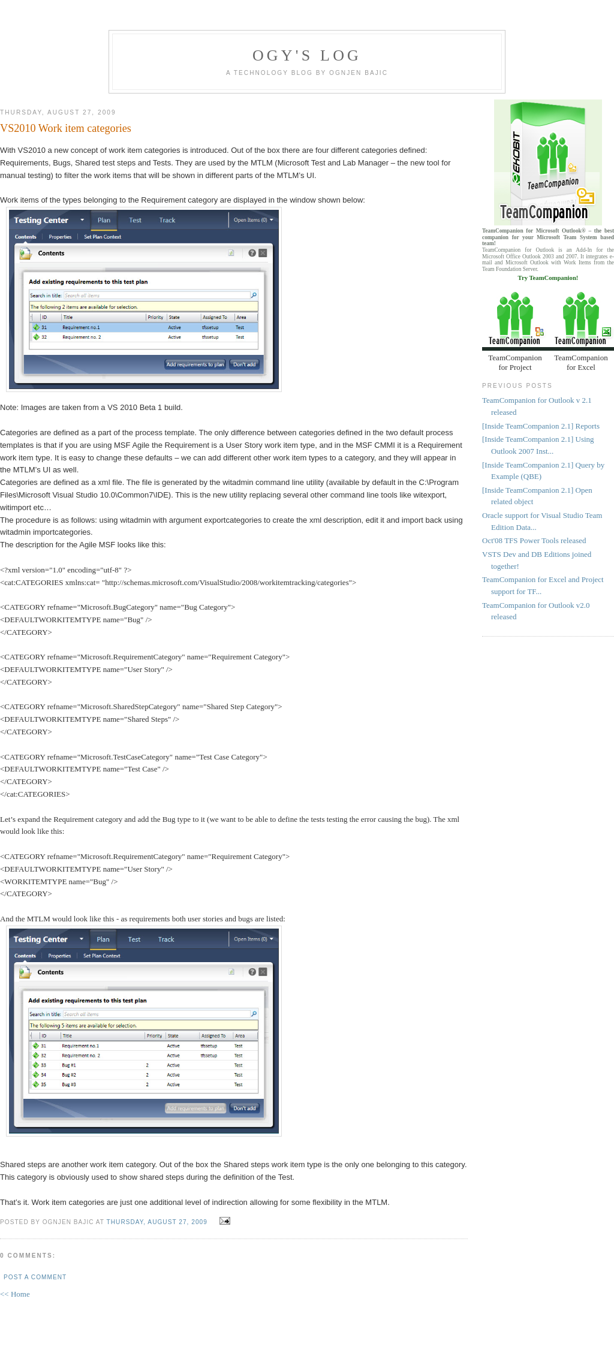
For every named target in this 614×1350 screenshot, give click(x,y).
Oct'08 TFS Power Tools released (534, 540)
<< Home (15, 1293)
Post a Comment (35, 1277)
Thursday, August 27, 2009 (157, 1222)
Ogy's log (307, 55)
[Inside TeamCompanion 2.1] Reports (541, 425)
